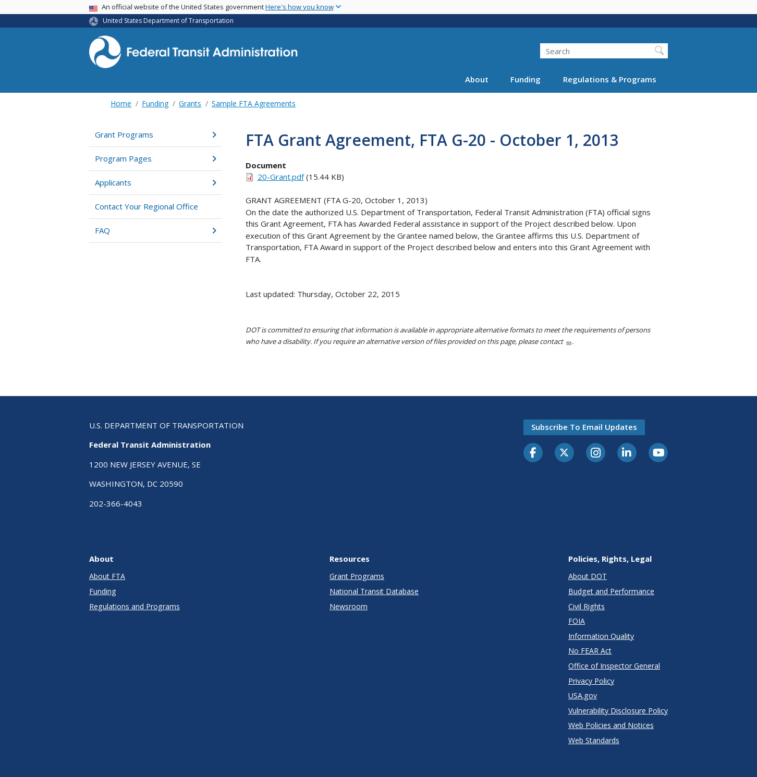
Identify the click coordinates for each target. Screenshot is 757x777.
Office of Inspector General (614, 666)
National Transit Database (374, 591)
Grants (190, 103)
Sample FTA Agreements (254, 103)
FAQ (155, 230)
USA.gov (582, 695)
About (477, 79)
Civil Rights (586, 606)
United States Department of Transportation (168, 20)
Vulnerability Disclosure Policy (618, 711)
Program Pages (155, 158)
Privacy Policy (591, 681)
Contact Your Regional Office (146, 206)
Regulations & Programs (609, 79)
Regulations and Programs (134, 606)
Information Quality (601, 636)
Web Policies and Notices (611, 725)
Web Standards (593, 740)
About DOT (587, 576)
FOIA (576, 621)
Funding (525, 79)
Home (121, 103)
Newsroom (348, 606)
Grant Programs (155, 134)
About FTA (107, 576)
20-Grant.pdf (281, 176)
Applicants (155, 182)
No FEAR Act (590, 651)
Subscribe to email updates (584, 427)
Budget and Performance (611, 591)
